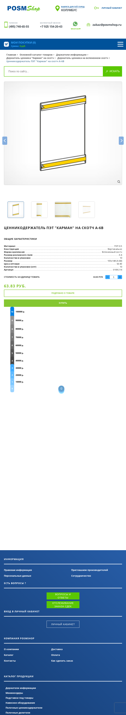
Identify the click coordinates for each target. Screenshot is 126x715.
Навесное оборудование (20, 702)
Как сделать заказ (62, 660)
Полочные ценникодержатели (24, 707)
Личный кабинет (112, 8)
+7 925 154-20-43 (51, 26)
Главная (11, 54)
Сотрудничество (81, 575)
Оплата (55, 654)
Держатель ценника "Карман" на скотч (30, 57)
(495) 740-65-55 (19, 26)
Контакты (10, 660)
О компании (11, 649)
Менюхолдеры (14, 692)
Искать (115, 71)
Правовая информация (18, 570)
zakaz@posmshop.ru (107, 25)
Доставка (57, 649)
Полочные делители (18, 712)
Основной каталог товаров (36, 54)
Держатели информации (71, 54)
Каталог (8, 654)
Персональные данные (17, 575)
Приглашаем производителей (89, 570)
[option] (63, 133)
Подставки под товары (19, 697)
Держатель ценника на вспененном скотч (82, 57)
